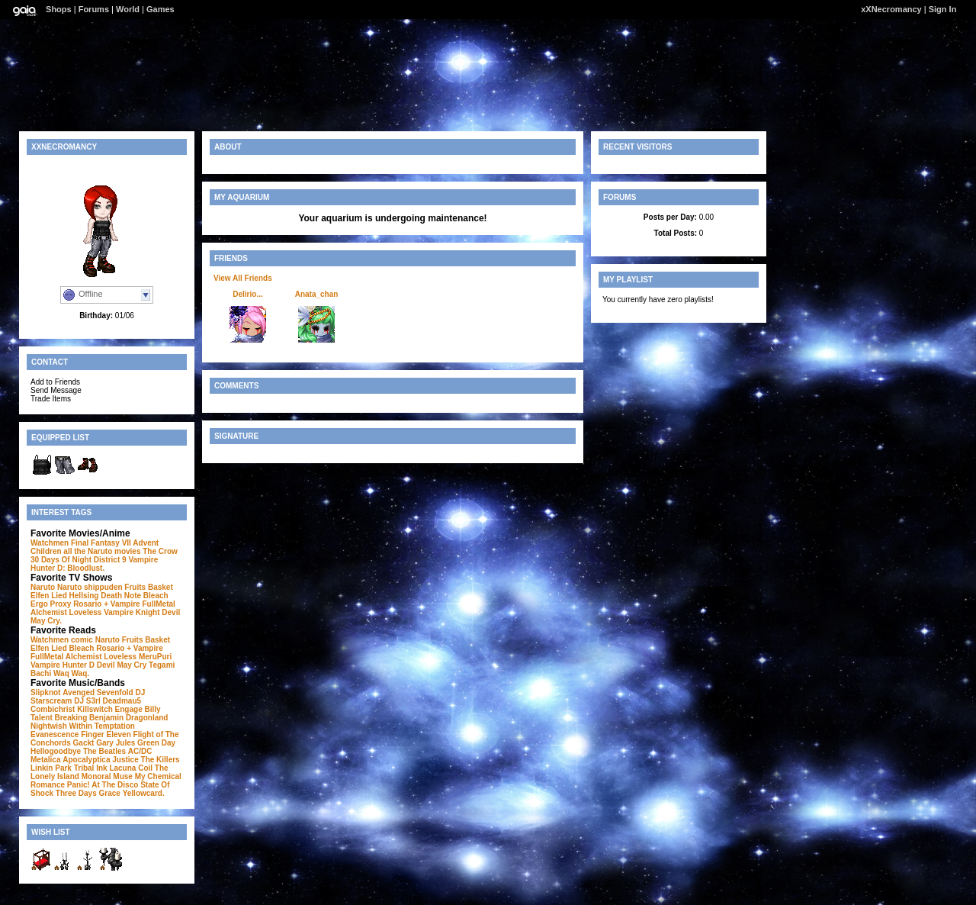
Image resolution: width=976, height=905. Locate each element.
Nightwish (48, 726)
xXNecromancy (891, 9)
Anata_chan (317, 294)
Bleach (156, 595)
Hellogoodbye (55, 751)
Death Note (121, 595)
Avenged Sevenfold (98, 692)
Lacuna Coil (130, 768)
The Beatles (104, 751)
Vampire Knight (131, 612)
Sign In (943, 9)
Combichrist (52, 709)
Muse (123, 776)
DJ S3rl (87, 701)
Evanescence (54, 734)
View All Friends (243, 278)
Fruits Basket (148, 587)
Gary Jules (115, 743)
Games (160, 9)
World (128, 9)
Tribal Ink (91, 768)
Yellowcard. (144, 793)
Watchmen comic (61, 640)
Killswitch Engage (110, 709)
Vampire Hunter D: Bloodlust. (94, 564)
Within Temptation (102, 726)
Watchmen (49, 543)
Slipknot (45, 692)
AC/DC (140, 751)
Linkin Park (51, 768)
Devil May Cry (122, 665)
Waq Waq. (71, 673)
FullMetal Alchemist (66, 656)
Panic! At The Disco (103, 785)
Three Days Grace (88, 793)
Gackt (84, 743)
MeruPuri (155, 656)
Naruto (42, 587)
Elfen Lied (48, 595)
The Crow (160, 551)
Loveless (85, 612)
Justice (125, 759)
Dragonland (147, 717)
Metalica (45, 759)
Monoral (96, 776)
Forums (94, 9)
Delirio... (247, 294)
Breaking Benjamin (89, 717)
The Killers (160, 759)
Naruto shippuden (90, 587)
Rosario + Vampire (106, 604)
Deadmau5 (122, 701)
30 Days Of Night (61, 560)
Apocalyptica (86, 759)
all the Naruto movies (101, 551)
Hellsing (84, 595)
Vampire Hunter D (62, 665)
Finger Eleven (106, 734)
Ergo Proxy (50, 604)
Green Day (156, 743)
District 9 (110, 560)
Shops (59, 9)
